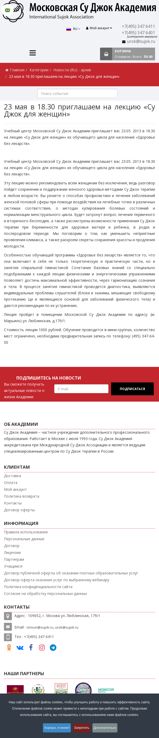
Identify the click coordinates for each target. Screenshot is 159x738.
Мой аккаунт (15, 489)
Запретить (82, 728)
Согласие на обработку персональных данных (45, 593)
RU (72, 29)
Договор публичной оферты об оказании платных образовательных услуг (71, 572)
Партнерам (14, 559)
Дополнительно (108, 728)
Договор (11, 545)
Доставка (12, 475)
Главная (17, 69)
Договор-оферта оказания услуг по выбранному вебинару (56, 579)
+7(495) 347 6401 (139, 33)
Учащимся (13, 566)
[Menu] (32, 53)
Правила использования (26, 531)
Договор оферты (19, 509)
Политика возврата (21, 496)
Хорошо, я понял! (54, 728)
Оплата (10, 482)
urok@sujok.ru (142, 41)
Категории (38, 69)
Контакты (13, 503)
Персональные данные (24, 538)
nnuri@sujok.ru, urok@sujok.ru (53, 627)
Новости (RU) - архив (72, 69)
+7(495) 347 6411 (139, 26)
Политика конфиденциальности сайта (38, 586)
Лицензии (12, 552)
